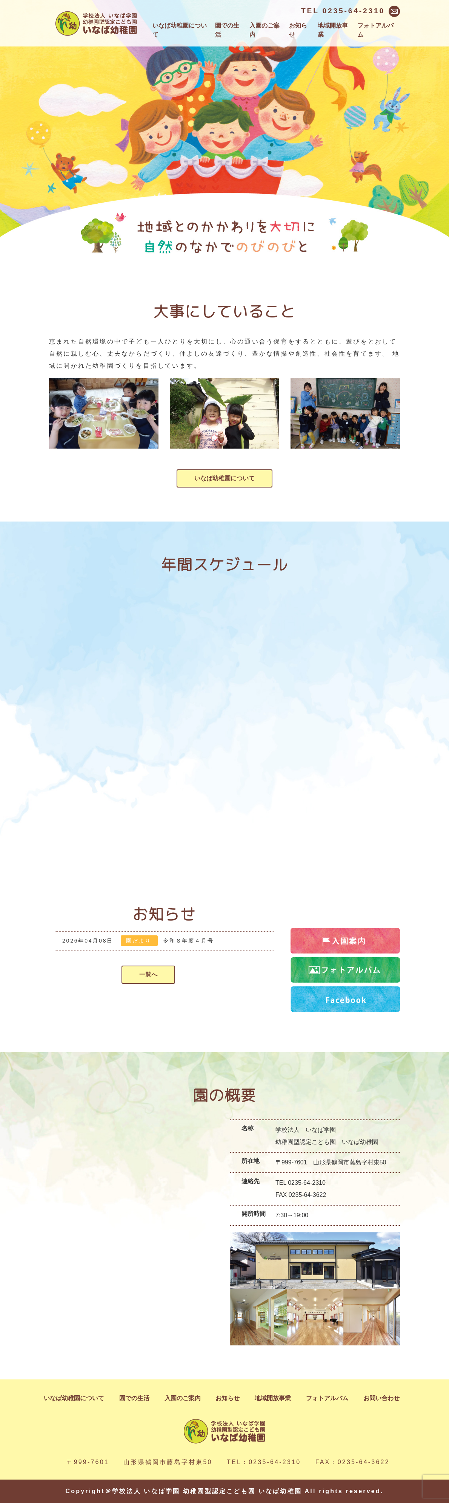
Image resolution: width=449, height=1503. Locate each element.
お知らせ (298, 30)
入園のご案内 (264, 30)
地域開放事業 (333, 30)
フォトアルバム (375, 30)
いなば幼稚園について (179, 30)
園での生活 (227, 30)
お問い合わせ (381, 1398)
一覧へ (148, 974)
